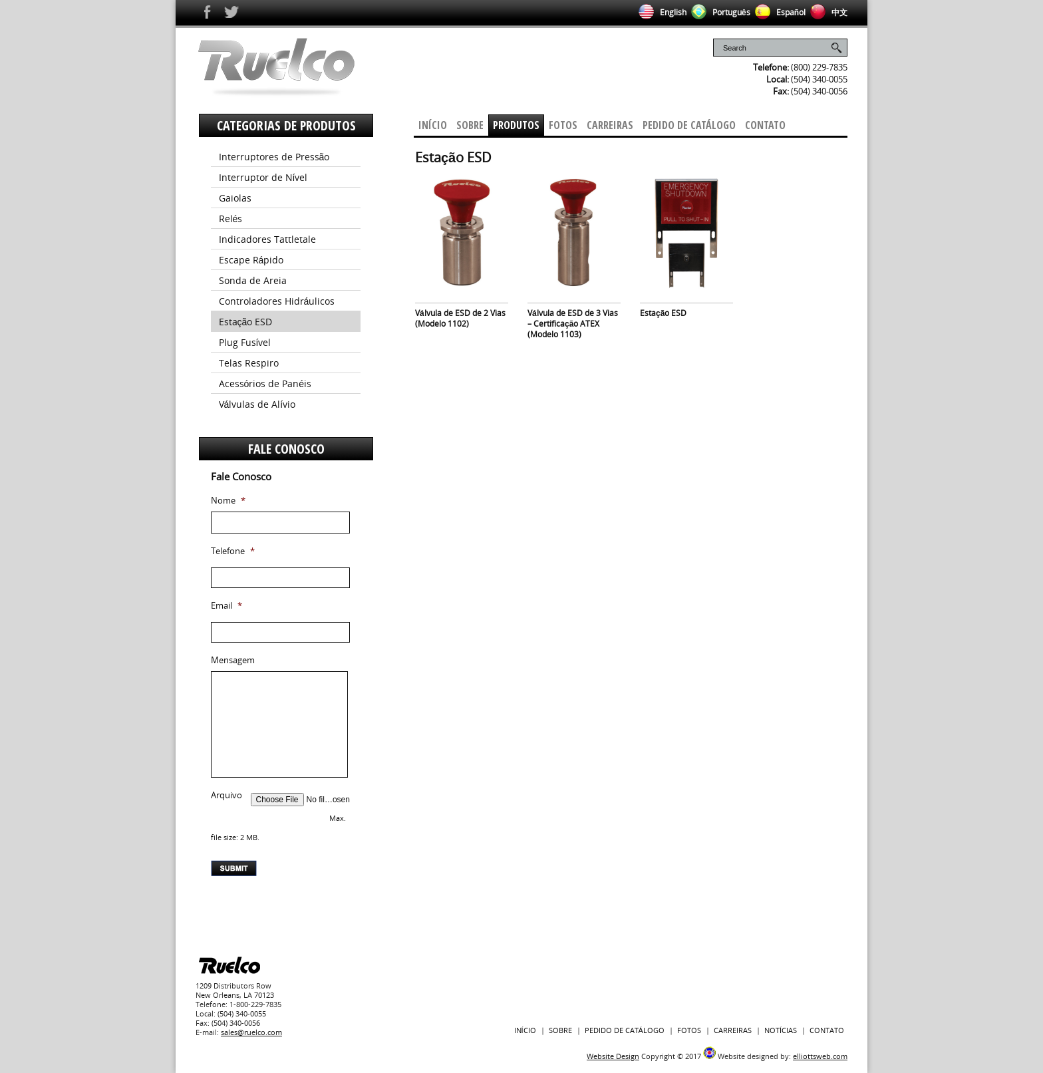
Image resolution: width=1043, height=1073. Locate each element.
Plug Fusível (245, 342)
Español (778, 12)
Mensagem (233, 660)
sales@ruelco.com (251, 1032)
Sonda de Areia (253, 280)
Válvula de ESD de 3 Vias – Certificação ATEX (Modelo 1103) (572, 323)
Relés (231, 218)
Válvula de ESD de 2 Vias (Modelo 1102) (460, 318)
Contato (765, 125)
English (660, 12)
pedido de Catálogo (689, 125)
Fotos (563, 125)
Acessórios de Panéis (265, 383)
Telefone (233, 551)
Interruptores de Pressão (274, 156)
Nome (228, 500)
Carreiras (610, 125)
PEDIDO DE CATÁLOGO (625, 1030)
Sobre (470, 125)
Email (226, 605)
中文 (826, 12)
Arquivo (226, 795)
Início (432, 125)
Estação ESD (663, 313)
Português (718, 12)
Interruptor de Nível (263, 177)
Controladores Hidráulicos (277, 301)
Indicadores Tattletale (267, 239)
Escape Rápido (251, 259)
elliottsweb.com (820, 1056)
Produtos (516, 125)
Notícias (780, 1030)
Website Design (613, 1056)
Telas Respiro (249, 363)
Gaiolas (235, 198)
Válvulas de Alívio (257, 404)
